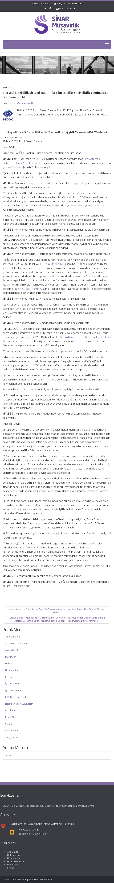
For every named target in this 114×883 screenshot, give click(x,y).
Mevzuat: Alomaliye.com (14, 879)
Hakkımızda (11, 663)
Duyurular (10, 656)
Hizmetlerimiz (12, 670)
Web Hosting (46, 879)
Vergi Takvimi (12, 737)
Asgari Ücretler (13, 650)
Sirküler (9, 723)
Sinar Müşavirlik (25, 103)
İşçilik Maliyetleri (13, 690)
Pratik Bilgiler (12, 717)
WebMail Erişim (66, 8)
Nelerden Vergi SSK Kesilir (19, 703)
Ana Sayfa (11, 851)
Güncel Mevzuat (14, 861)
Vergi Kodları (12, 730)
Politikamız (11, 710)
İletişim (9, 677)
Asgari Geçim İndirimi (16, 643)
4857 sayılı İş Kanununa (52, 263)
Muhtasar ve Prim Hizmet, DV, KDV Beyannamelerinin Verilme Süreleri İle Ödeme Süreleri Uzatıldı (57, 611)
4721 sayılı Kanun (29, 288)
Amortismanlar (13, 636)
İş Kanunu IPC (12, 683)
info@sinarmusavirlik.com (69, 3)
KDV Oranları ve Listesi (17, 697)
